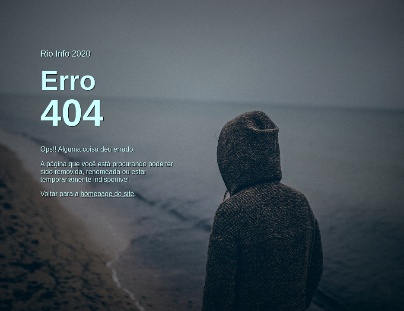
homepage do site (107, 193)
